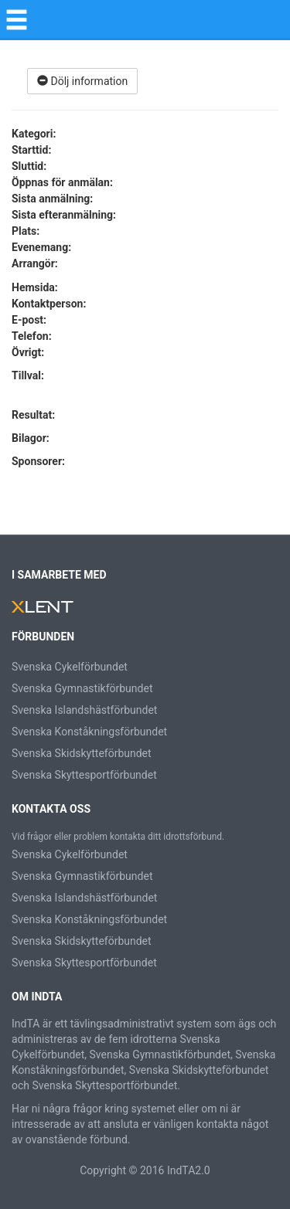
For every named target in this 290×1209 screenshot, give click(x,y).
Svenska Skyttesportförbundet (84, 775)
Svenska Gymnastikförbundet (82, 688)
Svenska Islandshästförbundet (84, 710)
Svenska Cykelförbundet (70, 667)
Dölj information (82, 81)
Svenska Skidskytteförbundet (82, 753)
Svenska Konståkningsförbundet (89, 731)
